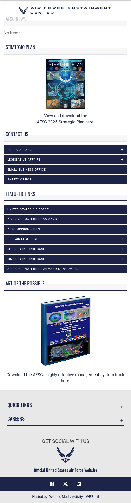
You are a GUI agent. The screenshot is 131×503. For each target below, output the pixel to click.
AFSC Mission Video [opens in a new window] (23, 229)
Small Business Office (26, 169)
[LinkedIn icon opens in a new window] (78, 484)
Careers (16, 418)
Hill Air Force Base (23, 239)
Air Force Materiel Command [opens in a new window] (32, 219)
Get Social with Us (65, 441)
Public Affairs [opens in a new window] (19, 150)
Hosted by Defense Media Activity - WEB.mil (65, 497)
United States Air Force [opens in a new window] (28, 209)
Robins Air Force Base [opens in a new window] (26, 249)
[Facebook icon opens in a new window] (52, 484)
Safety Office (19, 179)
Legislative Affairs (24, 159)
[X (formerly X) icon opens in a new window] (65, 484)
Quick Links (19, 404)
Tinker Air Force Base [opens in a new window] (26, 259)
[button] (8, 10)
